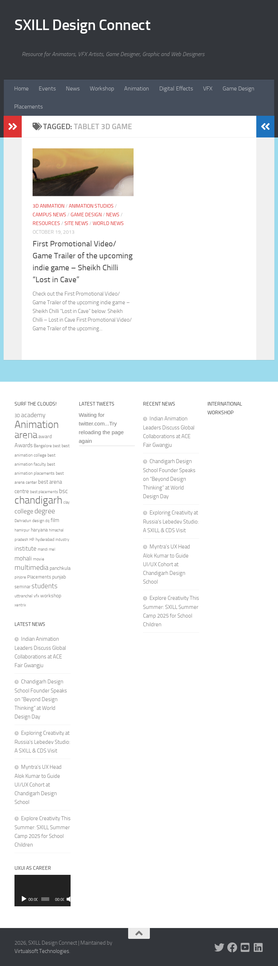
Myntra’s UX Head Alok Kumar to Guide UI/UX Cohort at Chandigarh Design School (38, 784)
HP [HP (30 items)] (31, 539)
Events (47, 88)
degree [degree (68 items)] (44, 511)
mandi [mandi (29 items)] (43, 549)
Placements (28, 106)
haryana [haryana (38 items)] (39, 530)
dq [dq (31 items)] (47, 520)
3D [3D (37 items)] (17, 415)
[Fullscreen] (67, 899)
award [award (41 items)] (45, 436)
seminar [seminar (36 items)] (22, 586)
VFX (207, 88)
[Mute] (61, 899)
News (73, 88)
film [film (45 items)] (55, 520)
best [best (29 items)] (56, 446)
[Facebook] (232, 947)
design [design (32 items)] (38, 520)
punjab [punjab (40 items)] (59, 577)
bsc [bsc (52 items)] (63, 491)
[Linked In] (258, 947)
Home (21, 88)
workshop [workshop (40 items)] (50, 596)
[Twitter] (219, 947)
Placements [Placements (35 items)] (39, 577)
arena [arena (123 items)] (25, 435)
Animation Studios (91, 206)
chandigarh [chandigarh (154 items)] (38, 500)
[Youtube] (245, 947)
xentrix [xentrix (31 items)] (20, 604)
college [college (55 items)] (23, 511)
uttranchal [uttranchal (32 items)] (23, 595)
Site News (76, 223)
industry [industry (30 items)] (62, 539)
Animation (136, 88)
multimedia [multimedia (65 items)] (31, 567)
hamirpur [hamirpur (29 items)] (22, 530)
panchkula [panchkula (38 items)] (60, 568)
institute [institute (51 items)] (25, 548)
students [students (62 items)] (44, 586)
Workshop (102, 88)
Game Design (238, 88)
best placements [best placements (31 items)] (44, 491)
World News (108, 223)
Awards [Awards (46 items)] (23, 445)
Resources (46, 223)
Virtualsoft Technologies (41, 951)
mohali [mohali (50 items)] (23, 558)
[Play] (24, 899)
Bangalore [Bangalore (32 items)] (43, 445)
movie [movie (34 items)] (38, 559)
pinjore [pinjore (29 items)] (20, 577)
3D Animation (48, 206)
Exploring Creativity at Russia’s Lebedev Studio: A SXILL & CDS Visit (42, 742)
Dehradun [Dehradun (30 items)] (22, 520)
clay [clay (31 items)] (66, 502)
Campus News (49, 215)
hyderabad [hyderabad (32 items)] (44, 539)
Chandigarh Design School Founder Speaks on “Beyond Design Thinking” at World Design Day (40, 699)
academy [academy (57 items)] (33, 415)
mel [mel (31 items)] (52, 549)
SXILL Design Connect (82, 25)
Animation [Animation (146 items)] (36, 424)
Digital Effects (176, 88)
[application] (42, 890)
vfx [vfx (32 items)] (36, 595)
